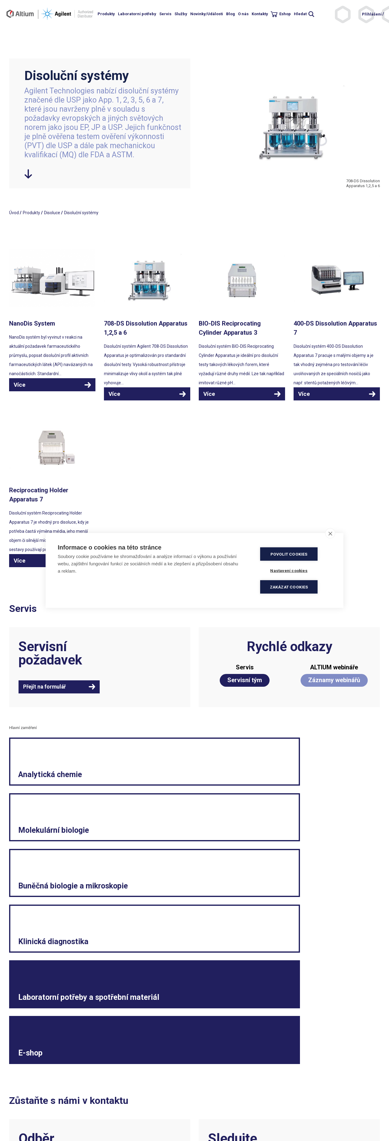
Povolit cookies (294, 554)
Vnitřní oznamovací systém (317, 1126)
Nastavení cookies (214, 1120)
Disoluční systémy (81, 212)
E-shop (285, 879)
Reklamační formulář (311, 1096)
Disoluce (52, 212)
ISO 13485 (135, 1120)
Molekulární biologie (170, 792)
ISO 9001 (111, 1120)
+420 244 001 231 (120, 1089)
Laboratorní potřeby (137, 14)
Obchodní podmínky (216, 1089)
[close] (330, 534)
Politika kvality (210, 1096)
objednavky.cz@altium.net (128, 1108)
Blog (230, 14)
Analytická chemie (58, 798)
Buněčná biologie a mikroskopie (311, 792)
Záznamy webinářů (334, 680)
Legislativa (301, 1089)
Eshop (285, 14)
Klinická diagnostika (44, 873)
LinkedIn (303, 1027)
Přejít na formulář (46, 686)
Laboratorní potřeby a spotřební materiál (187, 867)
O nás (243, 14)
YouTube (345, 1027)
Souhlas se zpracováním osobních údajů (235, 1114)
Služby (180, 14)
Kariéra (298, 1102)
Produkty (106, 14)
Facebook (261, 1027)
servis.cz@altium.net (123, 1114)
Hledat (300, 14)
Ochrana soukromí (214, 1108)
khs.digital (36, 1120)
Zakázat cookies (295, 586)
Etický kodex (303, 1108)
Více (20, 384)
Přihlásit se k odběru (50, 1038)
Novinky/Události (206, 14)
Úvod (14, 212)
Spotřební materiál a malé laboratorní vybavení (327, 1117)
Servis (165, 14)
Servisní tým (244, 680)
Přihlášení (372, 14)
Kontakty (260, 14)
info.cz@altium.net (121, 1102)
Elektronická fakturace (218, 1102)
